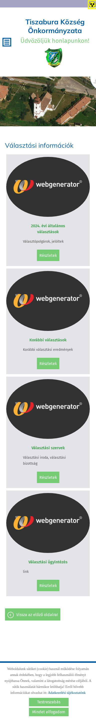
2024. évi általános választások (48, 229)
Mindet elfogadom (48, 712)
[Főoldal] (54, 58)
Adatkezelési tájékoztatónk (67, 693)
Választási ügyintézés (48, 562)
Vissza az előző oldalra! (37, 614)
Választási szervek (48, 448)
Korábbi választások (48, 340)
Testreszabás (48, 702)
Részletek (48, 255)
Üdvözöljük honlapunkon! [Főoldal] (55, 30)
